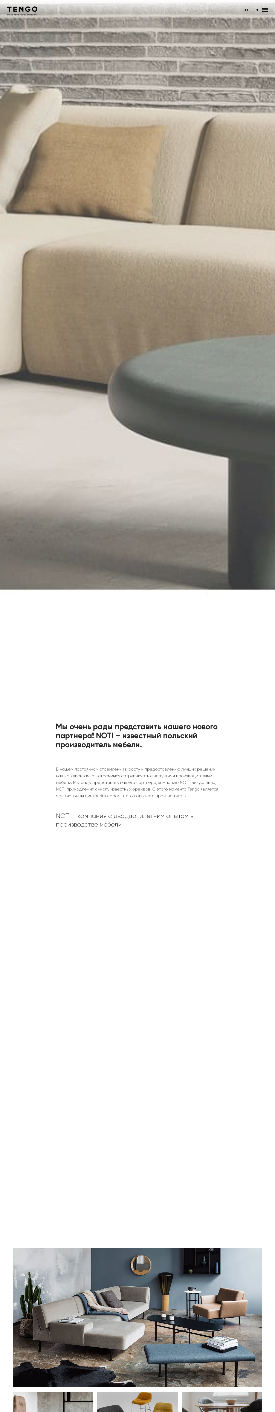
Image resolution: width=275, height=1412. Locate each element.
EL (247, 10)
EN (256, 10)
